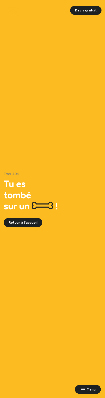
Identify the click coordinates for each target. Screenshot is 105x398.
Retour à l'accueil (23, 222)
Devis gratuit (86, 10)
